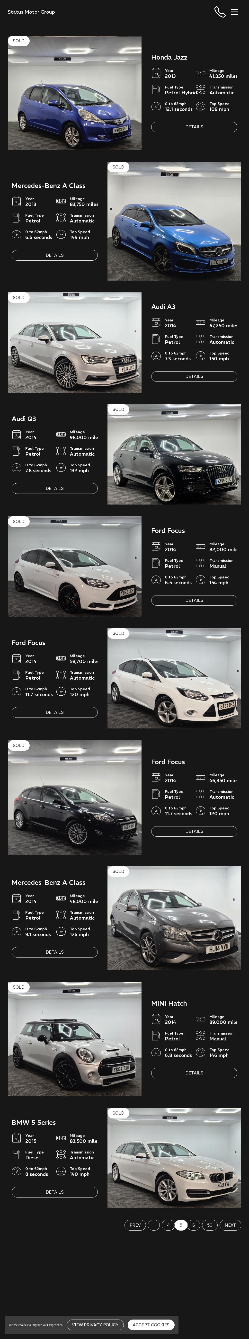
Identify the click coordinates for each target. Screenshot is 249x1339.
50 (209, 1225)
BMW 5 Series (34, 1122)
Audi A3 (163, 307)
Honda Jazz (169, 57)
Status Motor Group (31, 12)
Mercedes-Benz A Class (49, 186)
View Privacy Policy (95, 1325)
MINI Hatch (169, 1003)
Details (194, 127)
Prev (135, 1225)
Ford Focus (168, 531)
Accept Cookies (151, 1325)
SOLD (19, 41)
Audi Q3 (24, 419)
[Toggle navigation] (234, 12)
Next (230, 1225)
